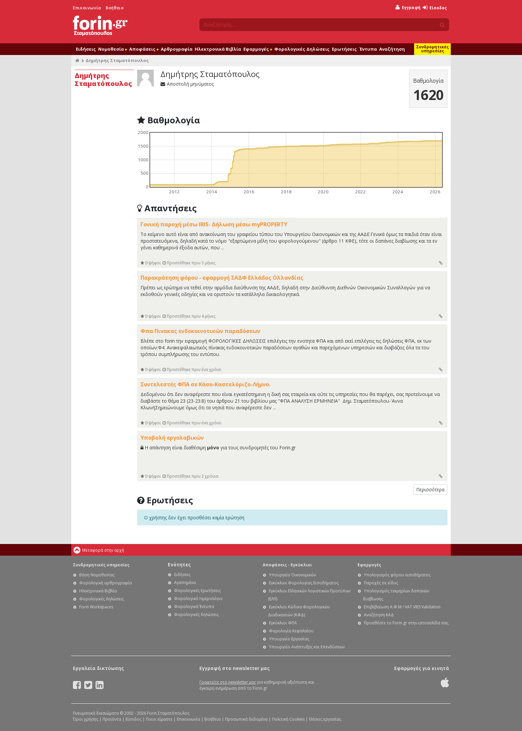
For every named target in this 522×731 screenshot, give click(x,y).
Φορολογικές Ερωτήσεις (197, 590)
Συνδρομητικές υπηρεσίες (432, 49)
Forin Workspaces (96, 607)
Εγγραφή (407, 7)
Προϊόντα (112, 719)
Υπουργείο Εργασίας (289, 639)
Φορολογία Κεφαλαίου (291, 631)
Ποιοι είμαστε (159, 719)
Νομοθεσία (112, 49)
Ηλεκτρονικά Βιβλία (218, 49)
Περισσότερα (430, 489)
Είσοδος (435, 8)
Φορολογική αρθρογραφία (105, 583)
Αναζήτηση (392, 49)
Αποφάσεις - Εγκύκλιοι (287, 565)
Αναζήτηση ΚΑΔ (379, 615)
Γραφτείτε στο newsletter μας (227, 682)
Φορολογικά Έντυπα (194, 606)
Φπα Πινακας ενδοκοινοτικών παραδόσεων (200, 331)
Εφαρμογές (257, 49)
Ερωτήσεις (344, 49)
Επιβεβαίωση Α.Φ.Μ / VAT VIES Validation (402, 607)
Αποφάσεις (143, 49)
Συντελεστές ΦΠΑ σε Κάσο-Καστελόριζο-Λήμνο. (205, 384)
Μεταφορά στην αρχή (103, 550)
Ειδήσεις (86, 49)
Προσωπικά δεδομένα (246, 719)
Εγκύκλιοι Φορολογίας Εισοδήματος (304, 583)
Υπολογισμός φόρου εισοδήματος (397, 575)
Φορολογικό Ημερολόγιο (198, 598)
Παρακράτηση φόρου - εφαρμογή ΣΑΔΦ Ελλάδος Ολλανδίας (221, 277)
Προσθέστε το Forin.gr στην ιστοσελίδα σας (406, 623)
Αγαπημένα (185, 582)
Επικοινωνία (87, 8)
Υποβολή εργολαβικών (172, 437)
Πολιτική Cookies (288, 719)
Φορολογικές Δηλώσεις (302, 49)
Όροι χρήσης (85, 719)
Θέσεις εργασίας (325, 719)
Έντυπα (368, 49)
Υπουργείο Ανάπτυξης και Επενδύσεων (307, 647)
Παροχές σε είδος (381, 583)
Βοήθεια (115, 8)
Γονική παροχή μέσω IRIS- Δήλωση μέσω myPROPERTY (213, 224)
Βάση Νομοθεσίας (97, 575)
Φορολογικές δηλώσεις (101, 599)
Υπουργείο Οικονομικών (292, 575)
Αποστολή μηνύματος (187, 84)
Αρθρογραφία (176, 49)
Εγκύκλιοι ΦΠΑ (283, 623)
